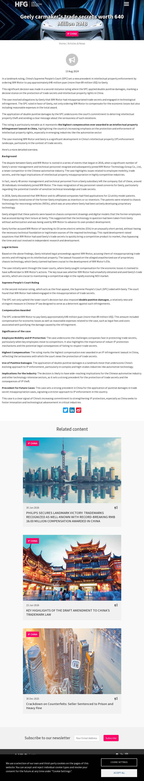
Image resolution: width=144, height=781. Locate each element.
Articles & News (76, 43)
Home (62, 43)
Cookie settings (119, 762)
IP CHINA (72, 33)
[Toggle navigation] (126, 3)
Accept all (119, 772)
